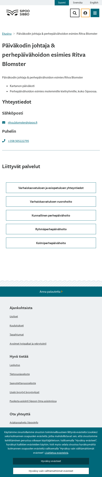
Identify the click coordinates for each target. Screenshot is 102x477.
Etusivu (7, 33)
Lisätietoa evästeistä (56, 452)
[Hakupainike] (74, 13)
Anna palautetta (51, 291)
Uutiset (14, 316)
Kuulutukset (17, 325)
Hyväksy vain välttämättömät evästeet (51, 471)
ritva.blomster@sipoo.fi (22, 122)
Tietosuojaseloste (20, 374)
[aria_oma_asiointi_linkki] (85, 13)
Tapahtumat (17, 334)
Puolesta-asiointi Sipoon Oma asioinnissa (33, 401)
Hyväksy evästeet (51, 461)
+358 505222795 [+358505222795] (18, 141)
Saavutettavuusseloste (23, 383)
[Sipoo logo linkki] (18, 15)
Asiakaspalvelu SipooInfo (24, 422)
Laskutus (15, 365)
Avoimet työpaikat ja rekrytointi (28, 343)
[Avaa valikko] (95, 13)
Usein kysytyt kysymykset (24, 392)
